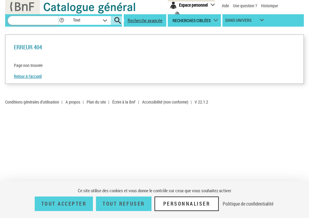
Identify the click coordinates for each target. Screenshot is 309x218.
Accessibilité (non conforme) (165, 102)
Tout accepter (64, 203)
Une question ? (245, 5)
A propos (72, 102)
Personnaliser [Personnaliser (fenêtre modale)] (186, 203)
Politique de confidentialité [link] (248, 203)
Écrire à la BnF (124, 102)
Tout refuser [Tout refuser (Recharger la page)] (124, 203)
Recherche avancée (145, 20)
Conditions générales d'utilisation (32, 102)
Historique (269, 5)
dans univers (238, 21)
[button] (61, 20)
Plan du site (96, 102)
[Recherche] (33, 20)
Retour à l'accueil (28, 76)
